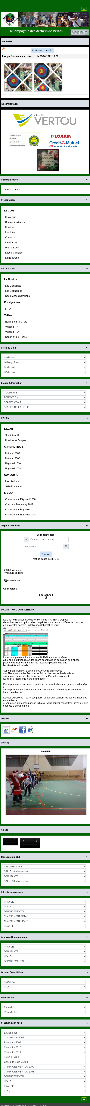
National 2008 (13, 458)
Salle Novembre (14, 486)
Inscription (11, 232)
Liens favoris (12, 258)
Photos (45, 742)
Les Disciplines (13, 286)
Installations (12, 242)
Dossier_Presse (12, 189)
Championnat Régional (17, 509)
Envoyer (46, 554)
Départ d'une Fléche (16, 337)
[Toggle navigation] (84, 9)
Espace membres (45, 525)
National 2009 (13, 453)
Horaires (10, 227)
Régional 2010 (13, 463)
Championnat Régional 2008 (20, 499)
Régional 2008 (13, 468)
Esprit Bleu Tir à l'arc (16, 321)
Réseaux (45, 718)
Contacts (10, 237)
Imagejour (46, 751)
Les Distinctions (14, 291)
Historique (11, 217)
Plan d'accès (12, 247)
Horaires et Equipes (16, 440)
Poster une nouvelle (42, 50)
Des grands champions (17, 296)
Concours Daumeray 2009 (19, 504)
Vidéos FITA (12, 327)
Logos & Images (14, 252)
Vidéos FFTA (12, 332)
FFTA (8, 309)
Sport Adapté (12, 435)
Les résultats (12, 481)
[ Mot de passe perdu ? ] (46, 559)
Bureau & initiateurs (16, 222)
